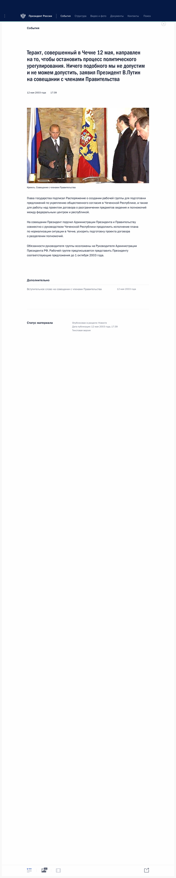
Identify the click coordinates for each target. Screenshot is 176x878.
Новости (102, 323)
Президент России (40, 5)
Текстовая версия (81, 330)
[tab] (29, 870)
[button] (6, 5)
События (33, 28)
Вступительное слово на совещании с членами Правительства (64, 289)
